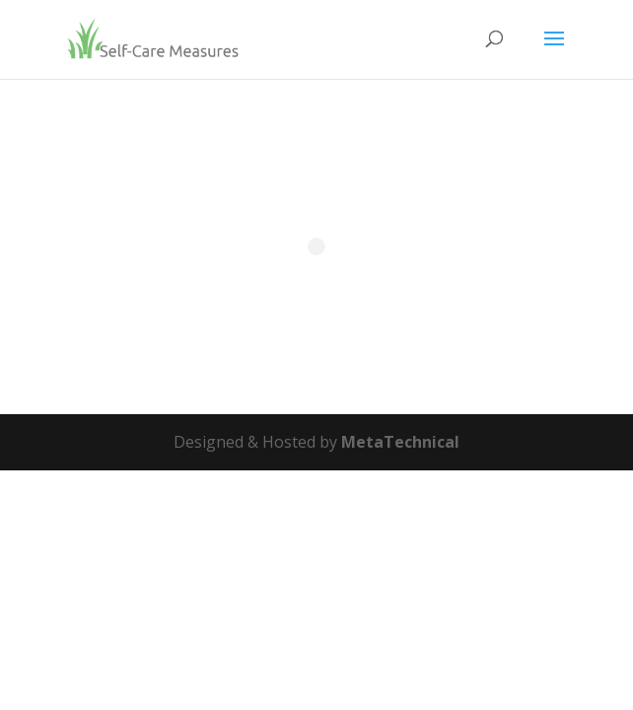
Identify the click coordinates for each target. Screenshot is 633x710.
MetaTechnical (400, 442)
